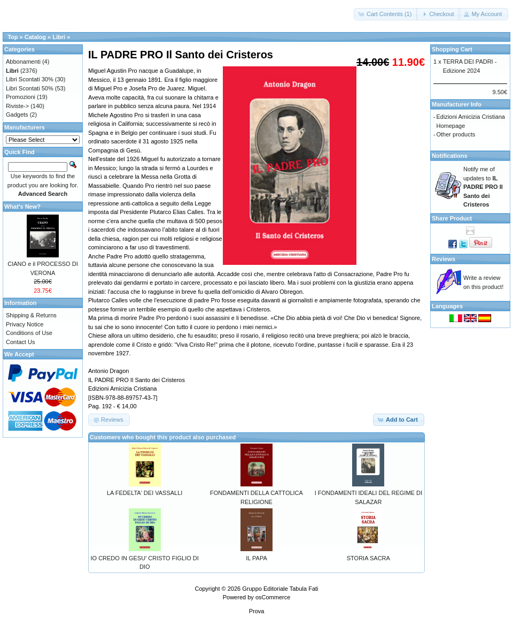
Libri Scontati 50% (29, 88)
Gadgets (17, 114)
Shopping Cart (452, 49)
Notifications (450, 156)
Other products (456, 134)
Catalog (35, 37)
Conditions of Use (29, 333)
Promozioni (20, 97)
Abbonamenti (23, 61)
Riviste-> (17, 106)
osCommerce (272, 597)
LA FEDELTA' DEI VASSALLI (145, 493)
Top (12, 37)
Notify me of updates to (483, 187)
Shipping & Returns (31, 315)
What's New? (22, 206)
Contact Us (20, 342)
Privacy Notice (24, 324)
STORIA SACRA (368, 558)
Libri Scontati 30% (29, 79)
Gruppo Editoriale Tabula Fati (280, 588)
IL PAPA (256, 558)
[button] (386, 14)
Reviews (443, 259)
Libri (58, 37)
